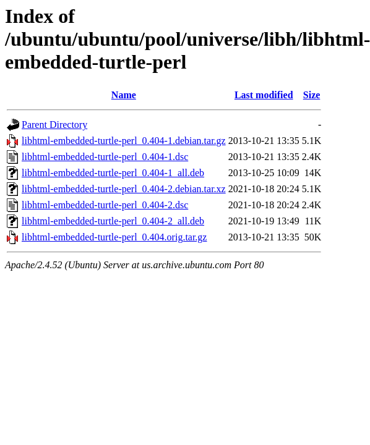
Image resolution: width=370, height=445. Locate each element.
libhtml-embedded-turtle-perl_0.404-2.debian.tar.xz (124, 189)
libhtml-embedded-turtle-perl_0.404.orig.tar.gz (114, 237)
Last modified (263, 95)
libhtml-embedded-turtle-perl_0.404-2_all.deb (113, 221)
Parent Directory (54, 124)
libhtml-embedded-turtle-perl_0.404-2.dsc (105, 205)
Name (123, 95)
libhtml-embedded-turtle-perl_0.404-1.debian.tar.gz (124, 140)
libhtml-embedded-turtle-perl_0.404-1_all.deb (113, 172)
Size (312, 95)
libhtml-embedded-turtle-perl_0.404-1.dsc (105, 156)
